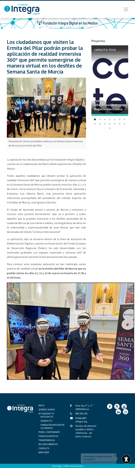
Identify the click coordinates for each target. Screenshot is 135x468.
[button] (94, 119)
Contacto (43, 448)
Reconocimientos (48, 444)
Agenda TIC (46, 420)
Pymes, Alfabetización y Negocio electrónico (108, 104)
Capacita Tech (105, 50)
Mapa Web (43, 452)
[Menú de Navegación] (126, 9)
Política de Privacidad (73, 465)
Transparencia (46, 440)
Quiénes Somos (46, 409)
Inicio (41, 405)
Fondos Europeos (48, 435)
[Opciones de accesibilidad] (126, 459)
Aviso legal (57, 465)
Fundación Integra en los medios (52, 426)
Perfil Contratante (49, 431)
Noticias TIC (47, 416)
